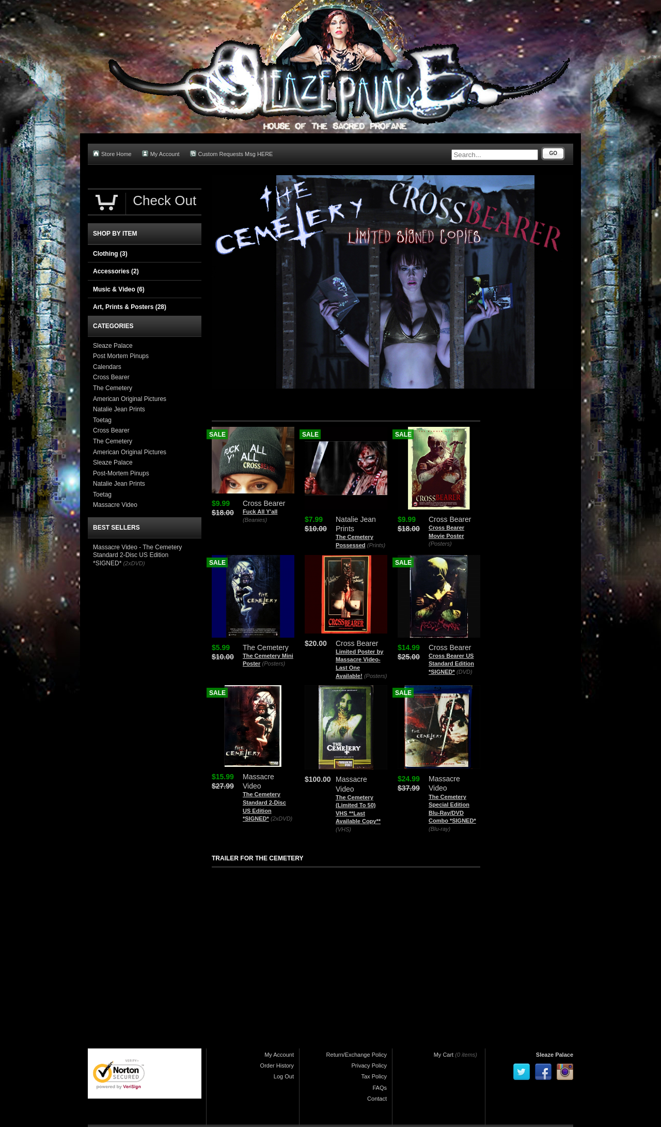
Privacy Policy (369, 1065)
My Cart (444, 1055)
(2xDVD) (281, 818)
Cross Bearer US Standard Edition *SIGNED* (451, 664)
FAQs (379, 1088)
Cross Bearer (111, 377)
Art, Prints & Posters (129, 307)
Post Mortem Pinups (121, 356)
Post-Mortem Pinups (121, 473)
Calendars (107, 366)
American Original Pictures (129, 399)
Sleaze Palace (113, 345)
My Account (161, 153)
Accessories (116, 271)
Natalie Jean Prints (119, 409)
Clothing (110, 253)
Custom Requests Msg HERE (231, 153)
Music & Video (119, 289)
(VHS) (343, 829)
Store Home (112, 153)
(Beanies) (255, 520)
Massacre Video (115, 504)
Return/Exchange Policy (356, 1055)
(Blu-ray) (439, 829)
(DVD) (465, 672)
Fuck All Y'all (260, 511)
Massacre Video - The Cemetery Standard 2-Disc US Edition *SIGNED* (137, 555)
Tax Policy (374, 1076)
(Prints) (376, 545)
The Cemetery (112, 388)
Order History (277, 1065)
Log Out (284, 1076)
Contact (377, 1098)
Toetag (102, 420)
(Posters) (440, 544)
